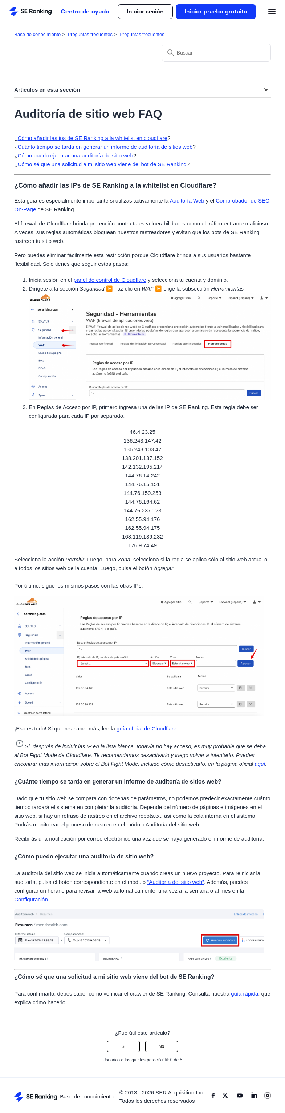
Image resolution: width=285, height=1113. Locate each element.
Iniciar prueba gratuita (215, 11)
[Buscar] (216, 52)
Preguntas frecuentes (90, 34)
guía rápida (244, 993)
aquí (260, 764)
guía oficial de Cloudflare (146, 728)
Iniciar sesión (145, 11)
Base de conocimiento (37, 34)
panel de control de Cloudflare (110, 280)
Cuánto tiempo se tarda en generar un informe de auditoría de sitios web (104, 147)
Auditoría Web (187, 200)
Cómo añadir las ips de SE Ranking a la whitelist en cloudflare (92, 138)
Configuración (31, 899)
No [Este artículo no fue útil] (161, 1046)
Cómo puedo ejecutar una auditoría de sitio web (75, 155)
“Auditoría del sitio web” (175, 882)
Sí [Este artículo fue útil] (124, 1046)
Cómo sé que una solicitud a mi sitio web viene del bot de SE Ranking (101, 164)
